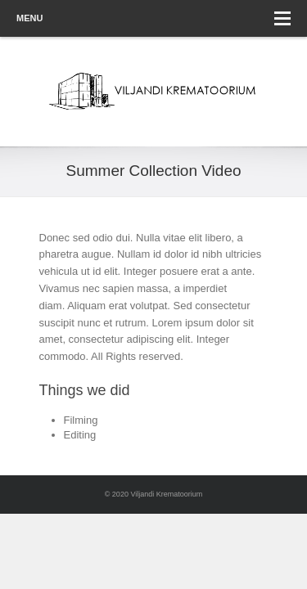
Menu (153, 18)
